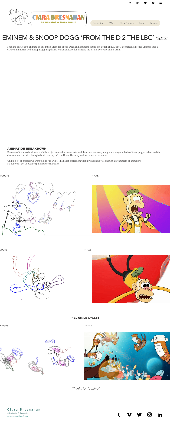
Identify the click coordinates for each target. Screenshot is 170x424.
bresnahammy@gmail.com (17, 416)
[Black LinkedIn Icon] (160, 3)
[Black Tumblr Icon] (130, 3)
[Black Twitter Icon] (145, 3)
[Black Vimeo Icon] (153, 3)
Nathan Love (66, 49)
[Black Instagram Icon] (138, 3)
